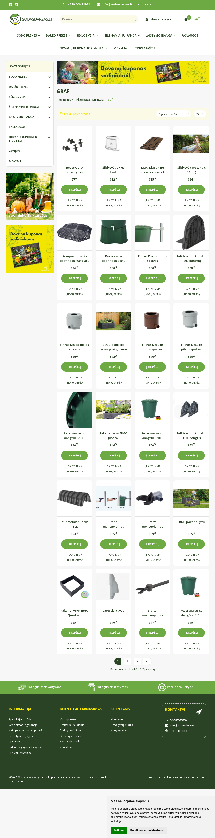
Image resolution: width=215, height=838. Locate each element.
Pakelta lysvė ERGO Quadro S (113, 435)
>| (147, 661)
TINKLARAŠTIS (145, 48)
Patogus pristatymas (107, 687)
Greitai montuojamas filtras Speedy (152, 613)
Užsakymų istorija (122, 725)
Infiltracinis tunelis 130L (74, 524)
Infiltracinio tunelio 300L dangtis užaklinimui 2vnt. (191, 435)
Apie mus (15, 741)
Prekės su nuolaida (72, 725)
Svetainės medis (70, 741)
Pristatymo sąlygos (21, 736)
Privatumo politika (20, 752)
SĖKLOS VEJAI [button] (85, 35)
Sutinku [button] (119, 830)
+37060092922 (176, 719)
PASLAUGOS (189, 35)
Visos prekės (68, 719)
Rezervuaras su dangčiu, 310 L (152, 435)
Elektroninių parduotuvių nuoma (166, 777)
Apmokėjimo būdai (20, 719)
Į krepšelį (74, 189)
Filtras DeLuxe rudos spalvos (152, 347)
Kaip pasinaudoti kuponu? (25, 730)
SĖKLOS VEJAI (17, 97)
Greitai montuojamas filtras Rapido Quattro (113, 524)
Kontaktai (145, 4)
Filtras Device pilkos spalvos (74, 347)
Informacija (20, 709)
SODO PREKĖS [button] (27, 35)
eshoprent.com (197, 777)
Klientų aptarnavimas (81, 709)
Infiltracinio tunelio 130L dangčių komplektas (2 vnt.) (191, 258)
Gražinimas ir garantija (23, 725)
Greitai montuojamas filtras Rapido (152, 524)
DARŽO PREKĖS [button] (56, 35)
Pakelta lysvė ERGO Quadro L (74, 613)
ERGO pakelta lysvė (191, 522)
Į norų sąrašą (74, 205)
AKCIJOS (14, 151)
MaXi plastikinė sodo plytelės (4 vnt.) (152, 169)
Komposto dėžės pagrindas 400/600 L (74, 258)
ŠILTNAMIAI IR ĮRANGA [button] (120, 35)
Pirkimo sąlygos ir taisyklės (26, 747)
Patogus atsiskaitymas (39, 687)
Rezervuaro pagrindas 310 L (113, 258)
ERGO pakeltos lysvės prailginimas (113, 347)
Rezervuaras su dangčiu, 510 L (191, 613)
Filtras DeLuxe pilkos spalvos (191, 347)
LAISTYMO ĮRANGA (21, 117)
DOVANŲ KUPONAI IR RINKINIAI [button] (82, 48)
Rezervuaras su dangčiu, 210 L (74, 435)
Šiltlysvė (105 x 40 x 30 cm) (191, 169)
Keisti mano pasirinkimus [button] (147, 830)
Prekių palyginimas (76, 114)
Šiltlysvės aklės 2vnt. (113, 169)
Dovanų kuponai (70, 736)
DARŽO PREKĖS (18, 87)
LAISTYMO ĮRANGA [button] (159, 35)
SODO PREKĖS (18, 77)
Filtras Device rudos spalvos (152, 258)
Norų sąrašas (119, 730)
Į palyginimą (74, 200)
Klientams (120, 709)
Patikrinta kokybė (175, 687)
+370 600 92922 (76, 4)
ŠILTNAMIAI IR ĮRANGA (24, 107)
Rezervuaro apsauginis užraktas (74, 169)
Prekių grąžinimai (70, 730)
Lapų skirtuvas (113, 610)
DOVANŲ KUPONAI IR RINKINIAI (23, 139)
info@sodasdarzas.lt (114, 4)
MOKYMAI (121, 48)
